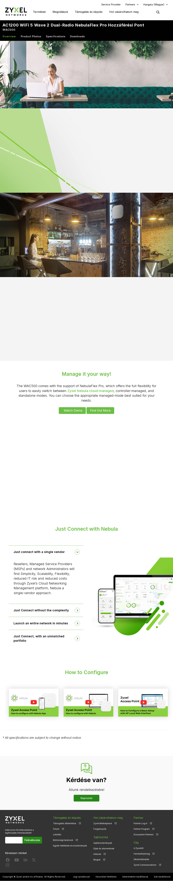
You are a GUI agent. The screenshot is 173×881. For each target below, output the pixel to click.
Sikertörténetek (141, 859)
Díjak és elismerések (103, 848)
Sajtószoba (100, 837)
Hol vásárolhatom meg (124, 11)
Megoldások (60, 11)
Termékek (39, 11)
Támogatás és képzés (89, 11)
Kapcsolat (86, 798)
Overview (9, 36)
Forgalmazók (99, 829)
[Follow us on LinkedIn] (25, 861)
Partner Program (142, 829)
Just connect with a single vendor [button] (39, 552)
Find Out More (100, 410)
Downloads (77, 36)
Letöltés (57, 834)
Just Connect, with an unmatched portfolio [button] (39, 639)
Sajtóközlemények (102, 843)
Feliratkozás (32, 840)
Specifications (55, 36)
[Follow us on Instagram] (7, 866)
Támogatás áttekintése (64, 823)
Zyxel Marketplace (102, 823)
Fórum (56, 829)
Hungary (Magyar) (153, 4)
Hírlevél (97, 854)
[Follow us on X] (34, 861)
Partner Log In (140, 823)
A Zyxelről (138, 848)
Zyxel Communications (145, 865)
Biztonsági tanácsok (63, 840)
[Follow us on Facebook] (8, 861)
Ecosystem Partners (144, 834)
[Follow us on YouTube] (16, 861)
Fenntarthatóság (142, 854)
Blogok (97, 859)
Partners (130, 4)
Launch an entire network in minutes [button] (41, 623)
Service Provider (111, 4)
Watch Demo (72, 410)
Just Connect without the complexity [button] (41, 610)
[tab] (46, 552)
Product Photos (31, 36)
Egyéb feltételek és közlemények (70, 846)
